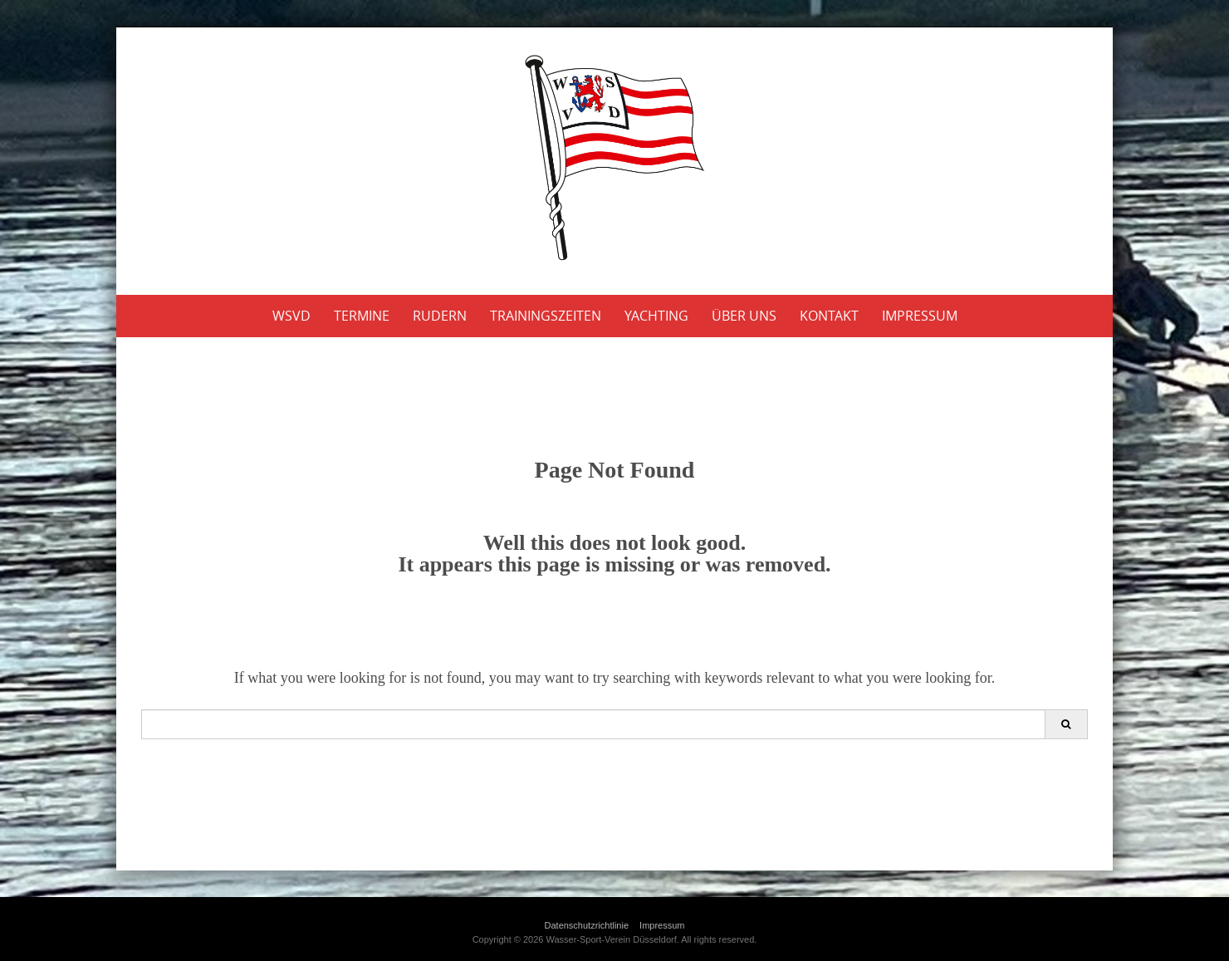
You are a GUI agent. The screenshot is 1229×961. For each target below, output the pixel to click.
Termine (361, 315)
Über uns (744, 315)
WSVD (291, 315)
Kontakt (829, 315)
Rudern (440, 315)
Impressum (919, 315)
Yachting (656, 315)
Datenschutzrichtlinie (587, 925)
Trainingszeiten (545, 315)
